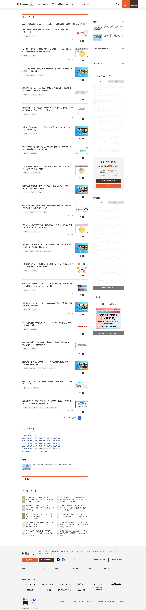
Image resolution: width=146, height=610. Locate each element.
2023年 (24, 443)
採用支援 (26, 270)
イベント (74, 4)
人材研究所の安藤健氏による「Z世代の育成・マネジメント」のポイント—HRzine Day (47, 128)
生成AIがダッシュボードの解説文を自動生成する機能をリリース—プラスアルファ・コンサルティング (47, 207)
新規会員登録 (108, 181)
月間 (116, 81)
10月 (52, 438)
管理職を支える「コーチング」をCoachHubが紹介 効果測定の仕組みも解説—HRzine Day (47, 304)
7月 (44, 438)
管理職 (33, 290)
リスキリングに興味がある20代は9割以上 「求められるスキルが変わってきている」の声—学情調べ (47, 226)
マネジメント (27, 134)
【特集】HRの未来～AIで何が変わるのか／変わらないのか (113, 27)
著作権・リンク (63, 601)
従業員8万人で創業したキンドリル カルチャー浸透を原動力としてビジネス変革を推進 (74, 516)
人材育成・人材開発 (29, 368)
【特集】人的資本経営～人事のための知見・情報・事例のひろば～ (113, 36)
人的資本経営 (47, 251)
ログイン (108, 186)
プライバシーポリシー (111, 601)
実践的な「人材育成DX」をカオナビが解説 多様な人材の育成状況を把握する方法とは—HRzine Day (47, 246)
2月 (31, 435)
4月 (36, 435)
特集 (38, 4)
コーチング (27, 309)
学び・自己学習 (35, 173)
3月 (33, 435)
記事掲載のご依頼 (100, 559)
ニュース (45, 4)
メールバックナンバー (108, 175)
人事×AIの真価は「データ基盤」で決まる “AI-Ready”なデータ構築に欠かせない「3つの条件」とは (73, 508)
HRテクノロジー (86, 4)
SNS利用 (33, 270)
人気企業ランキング (36, 94)
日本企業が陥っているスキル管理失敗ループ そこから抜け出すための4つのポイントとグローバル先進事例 (39, 499)
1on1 (34, 36)
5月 (39, 438)
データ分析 (27, 36)
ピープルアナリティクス (34, 192)
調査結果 (26, 55)
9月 (49, 438)
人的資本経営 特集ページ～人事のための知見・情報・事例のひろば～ (52, 464)
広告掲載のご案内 (116, 559)
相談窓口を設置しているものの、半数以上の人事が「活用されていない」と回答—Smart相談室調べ (47, 343)
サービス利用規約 (98, 601)
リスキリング (35, 231)
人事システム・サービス (30, 407)
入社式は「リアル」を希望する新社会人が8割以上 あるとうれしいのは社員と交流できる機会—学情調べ (47, 50)
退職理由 (33, 114)
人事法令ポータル (63, 4)
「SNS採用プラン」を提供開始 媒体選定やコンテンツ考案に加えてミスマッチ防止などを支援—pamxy (47, 265)
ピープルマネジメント (30, 75)
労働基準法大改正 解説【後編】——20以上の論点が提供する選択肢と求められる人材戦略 (73, 533)
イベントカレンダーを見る (108, 333)
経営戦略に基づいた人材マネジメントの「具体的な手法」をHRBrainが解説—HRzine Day (47, 363)
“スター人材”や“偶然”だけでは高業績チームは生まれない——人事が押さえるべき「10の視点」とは (39, 533)
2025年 (24, 438)
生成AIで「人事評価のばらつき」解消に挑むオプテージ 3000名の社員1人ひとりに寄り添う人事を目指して (74, 525)
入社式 (33, 55)
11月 (55, 438)
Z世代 (35, 134)
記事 (53, 4)
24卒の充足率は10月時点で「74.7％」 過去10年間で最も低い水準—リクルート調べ (46, 324)
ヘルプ (55, 601)
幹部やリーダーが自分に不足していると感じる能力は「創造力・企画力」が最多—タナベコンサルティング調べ (47, 285)
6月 (41, 438)
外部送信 (121, 601)
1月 (28, 435)
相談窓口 (33, 349)
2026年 (24, 435)
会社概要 (88, 601)
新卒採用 (26, 153)
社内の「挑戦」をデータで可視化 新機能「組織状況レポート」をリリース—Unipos (47, 383)
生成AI (45, 212)
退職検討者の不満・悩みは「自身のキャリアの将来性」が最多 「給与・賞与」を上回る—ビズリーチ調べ (47, 109)
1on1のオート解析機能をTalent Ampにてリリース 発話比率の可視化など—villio (47, 31)
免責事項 (81, 601)
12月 (59, 438)
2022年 (24, 446)
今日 (101, 81)
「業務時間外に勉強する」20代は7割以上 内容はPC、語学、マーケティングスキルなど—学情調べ (47, 168)
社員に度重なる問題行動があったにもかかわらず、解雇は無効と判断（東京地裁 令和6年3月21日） (40, 508)
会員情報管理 (73, 601)
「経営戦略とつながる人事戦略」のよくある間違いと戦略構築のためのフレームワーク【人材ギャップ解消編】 (73, 499)
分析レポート (27, 388)
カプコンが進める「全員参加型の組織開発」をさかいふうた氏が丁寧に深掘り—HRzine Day (47, 70)
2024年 (24, 441)
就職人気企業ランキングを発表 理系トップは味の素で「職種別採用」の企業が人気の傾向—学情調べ (46, 89)
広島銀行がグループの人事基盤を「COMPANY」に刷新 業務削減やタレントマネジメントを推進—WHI (47, 402)
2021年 (24, 448)
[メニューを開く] (12, 4)
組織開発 (41, 75)
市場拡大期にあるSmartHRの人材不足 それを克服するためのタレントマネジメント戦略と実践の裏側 (39, 525)
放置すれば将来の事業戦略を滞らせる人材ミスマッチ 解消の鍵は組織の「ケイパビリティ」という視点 (39, 516)
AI (24, 192)
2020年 (24, 451)
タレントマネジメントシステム (32, 212)
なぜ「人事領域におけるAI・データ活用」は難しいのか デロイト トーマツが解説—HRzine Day (46, 187)
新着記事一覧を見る (108, 287)
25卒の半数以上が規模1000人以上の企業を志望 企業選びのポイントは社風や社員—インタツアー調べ (46, 148)
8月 (47, 438)
